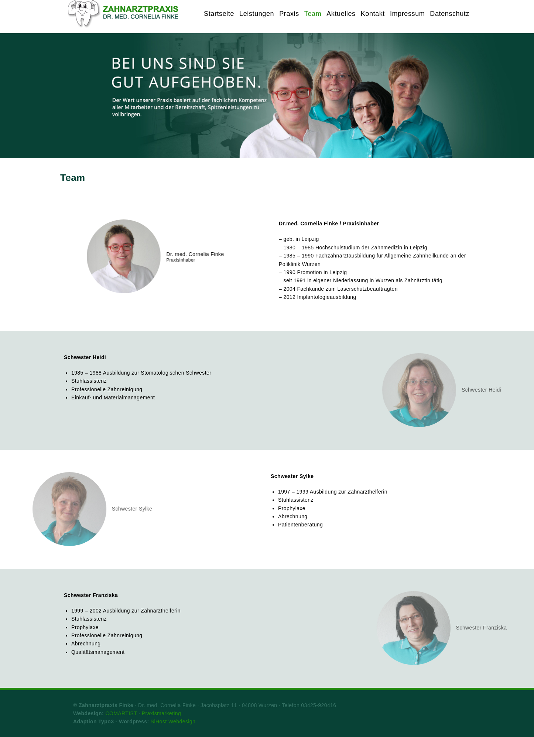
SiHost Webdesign (173, 721)
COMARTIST (121, 713)
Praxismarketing (161, 713)
